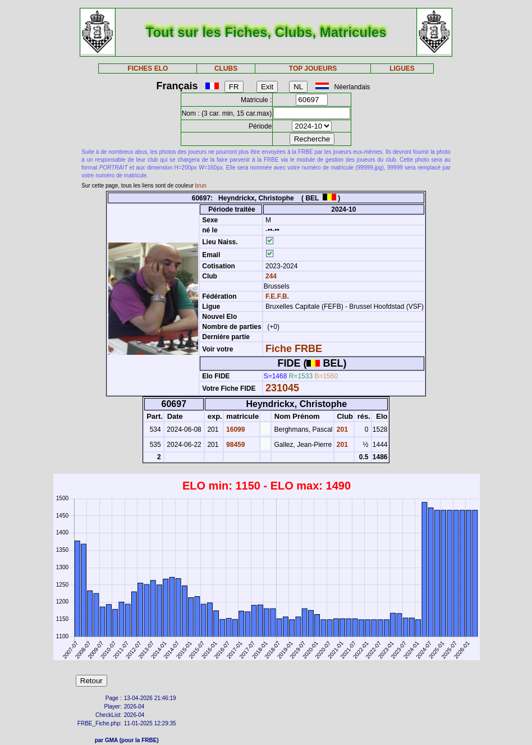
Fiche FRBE (293, 348)
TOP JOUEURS (313, 68)
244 (270, 276)
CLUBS (225, 68)
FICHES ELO (147, 68)
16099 (234, 429)
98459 (234, 445)
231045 (282, 388)
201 (341, 429)
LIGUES (402, 68)
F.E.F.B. (277, 296)
